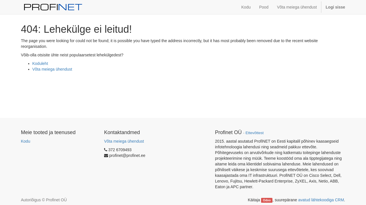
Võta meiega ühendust (52, 69)
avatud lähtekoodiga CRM (321, 200)
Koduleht (40, 63)
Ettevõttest (254, 133)
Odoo (266, 200)
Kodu (25, 141)
